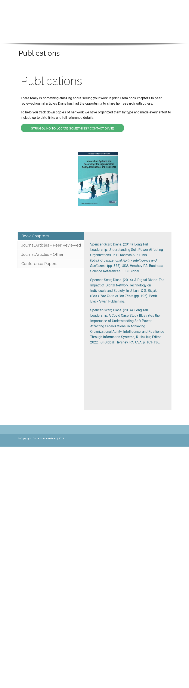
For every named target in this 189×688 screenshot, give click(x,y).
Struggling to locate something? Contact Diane (72, 128)
